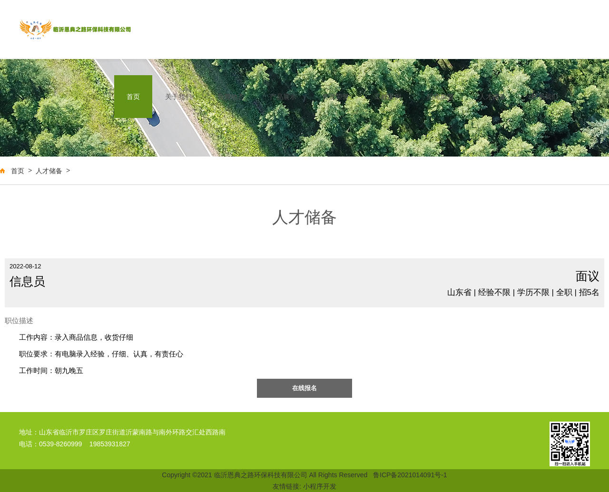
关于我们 (178, 96)
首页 (133, 96)
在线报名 (304, 388)
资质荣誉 (335, 96)
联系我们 (544, 96)
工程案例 (387, 96)
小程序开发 (319, 486)
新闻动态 (230, 96)
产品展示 (283, 96)
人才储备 (492, 96)
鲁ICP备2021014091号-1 (410, 475)
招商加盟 (440, 96)
